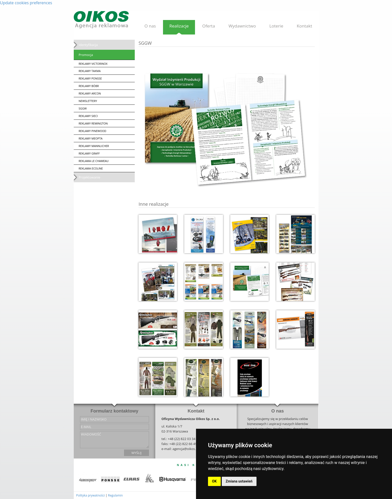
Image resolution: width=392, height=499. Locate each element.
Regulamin (115, 495)
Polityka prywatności (90, 495)
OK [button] (214, 481)
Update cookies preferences (26, 3)
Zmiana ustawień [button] (239, 481)
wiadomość (114, 439)
